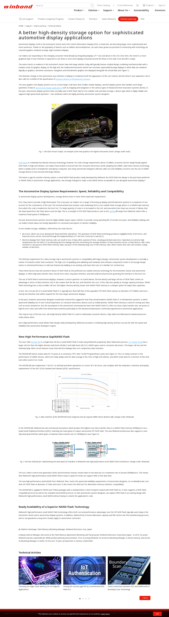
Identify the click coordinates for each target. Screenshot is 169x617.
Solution (92, 10)
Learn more (105, 614)
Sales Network (109, 19)
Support (107, 10)
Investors (160, 10)
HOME (21, 26)
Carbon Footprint (76, 19)
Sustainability (141, 10)
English (148, 5)
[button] (20, 19)
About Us (123, 10)
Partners (93, 19)
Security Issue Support (22, 19)
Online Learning (128, 19)
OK (157, 614)
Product (78, 10)
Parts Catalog (103, 5)
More (145, 598)
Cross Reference (125, 5)
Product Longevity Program (51, 19)
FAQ (142, 19)
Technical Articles (54, 26)
